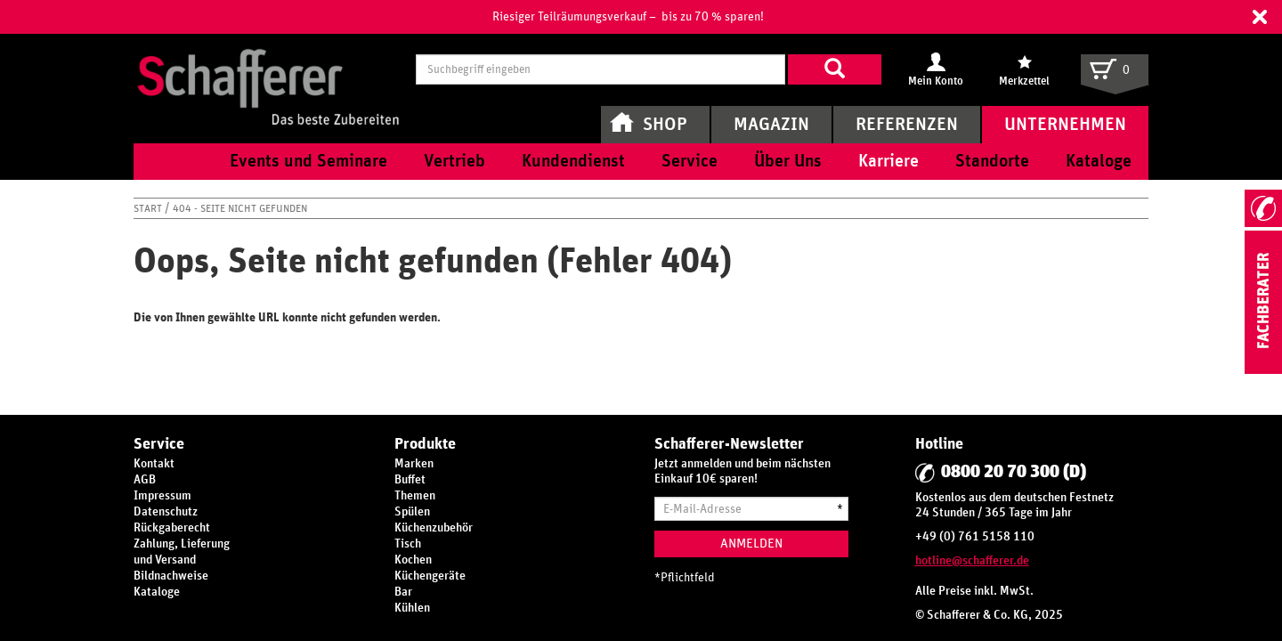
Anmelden (751, 543)
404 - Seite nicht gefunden (240, 208)
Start (149, 208)
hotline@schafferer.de (972, 561)
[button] (1260, 17)
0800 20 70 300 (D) (1013, 472)
